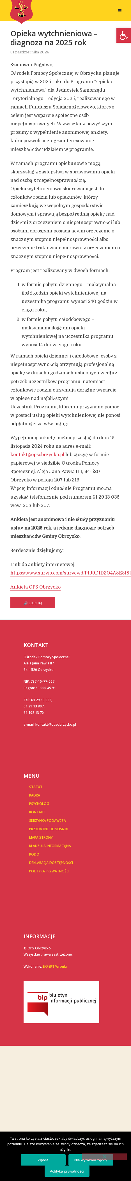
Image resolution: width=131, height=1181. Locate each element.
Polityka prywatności (67, 1171)
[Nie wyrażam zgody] (104, 1156)
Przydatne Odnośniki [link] (48, 829)
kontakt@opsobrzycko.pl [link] (37, 454)
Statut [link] (35, 786)
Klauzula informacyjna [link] (50, 845)
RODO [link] (34, 854)
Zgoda (43, 1160)
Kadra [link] (34, 795)
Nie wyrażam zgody (90, 1160)
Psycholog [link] (39, 803)
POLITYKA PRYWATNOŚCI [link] (49, 871)
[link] (123, 35)
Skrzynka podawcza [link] (47, 820)
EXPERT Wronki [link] (55, 966)
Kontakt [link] (37, 812)
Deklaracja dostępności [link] (51, 862)
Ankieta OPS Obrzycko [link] (35, 587)
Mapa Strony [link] (41, 837)
